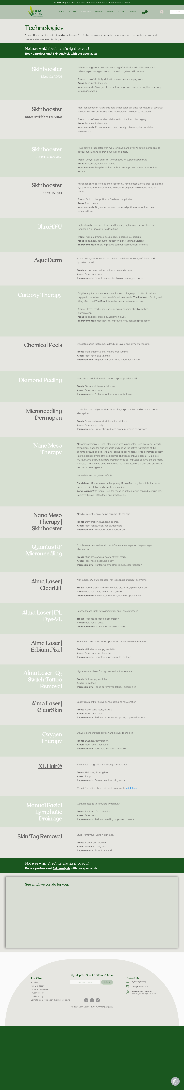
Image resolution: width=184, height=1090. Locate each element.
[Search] (177, 12)
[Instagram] (86, 1000)
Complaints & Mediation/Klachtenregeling (50, 1000)
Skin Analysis (61, 53)
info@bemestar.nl (140, 986)
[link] (145, 12)
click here (131, 788)
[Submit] (107, 982)
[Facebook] (92, 1000)
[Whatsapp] (98, 1000)
